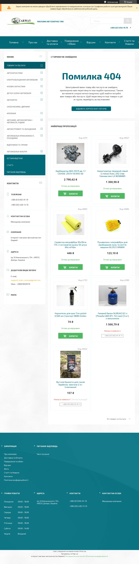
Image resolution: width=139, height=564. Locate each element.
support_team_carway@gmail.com (26, 280)
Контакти (110, 42)
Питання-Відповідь (16, 172)
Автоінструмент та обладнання (21, 129)
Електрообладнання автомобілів (22, 80)
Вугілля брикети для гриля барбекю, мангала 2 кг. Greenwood (70, 384)
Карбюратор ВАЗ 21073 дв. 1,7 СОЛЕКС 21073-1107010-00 (70, 172)
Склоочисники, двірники (18, 107)
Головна (13, 42)
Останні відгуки (15, 158)
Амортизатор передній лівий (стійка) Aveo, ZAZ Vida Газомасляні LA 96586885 (112, 173)
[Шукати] (128, 21)
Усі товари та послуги (116, 419)
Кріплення (11, 113)
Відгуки (91, 42)
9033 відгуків (112, 2)
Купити (73, 193)
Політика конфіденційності (16, 480)
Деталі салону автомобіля (19, 93)
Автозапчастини (15, 73)
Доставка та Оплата (13, 458)
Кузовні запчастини (16, 86)
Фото (6, 469)
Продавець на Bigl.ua (69, 554)
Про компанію (10, 454)
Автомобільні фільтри (17, 152)
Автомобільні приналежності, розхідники (20, 137)
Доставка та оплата (52, 42)
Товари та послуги (16, 65)
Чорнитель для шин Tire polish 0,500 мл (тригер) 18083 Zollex (70, 314)
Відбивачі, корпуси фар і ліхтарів (91, 109)
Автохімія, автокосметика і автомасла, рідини (19, 121)
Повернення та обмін (13, 461)
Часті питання (43, 454)
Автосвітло (12, 100)
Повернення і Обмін (72, 42)
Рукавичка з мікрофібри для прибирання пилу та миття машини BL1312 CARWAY (112, 244)
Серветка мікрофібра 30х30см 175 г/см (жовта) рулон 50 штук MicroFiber (70, 244)
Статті (10, 165)
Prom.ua (83, 551)
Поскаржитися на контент (75, 556)
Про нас (32, 42)
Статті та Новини (129, 42)
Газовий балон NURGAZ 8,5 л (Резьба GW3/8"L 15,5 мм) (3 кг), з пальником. (112, 316)
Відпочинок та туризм (17, 145)
